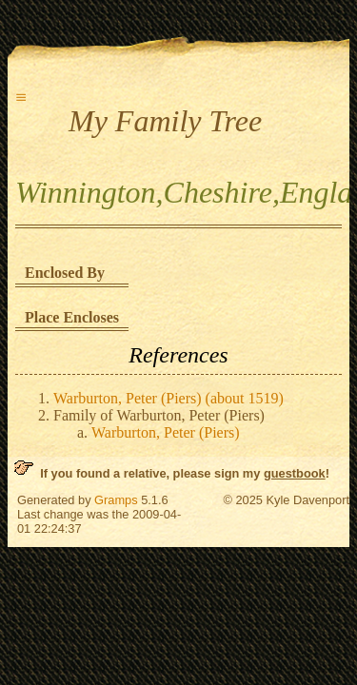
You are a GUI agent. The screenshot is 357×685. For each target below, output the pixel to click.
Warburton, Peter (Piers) (165, 432)
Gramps (116, 500)
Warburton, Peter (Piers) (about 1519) (168, 398)
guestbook (295, 473)
